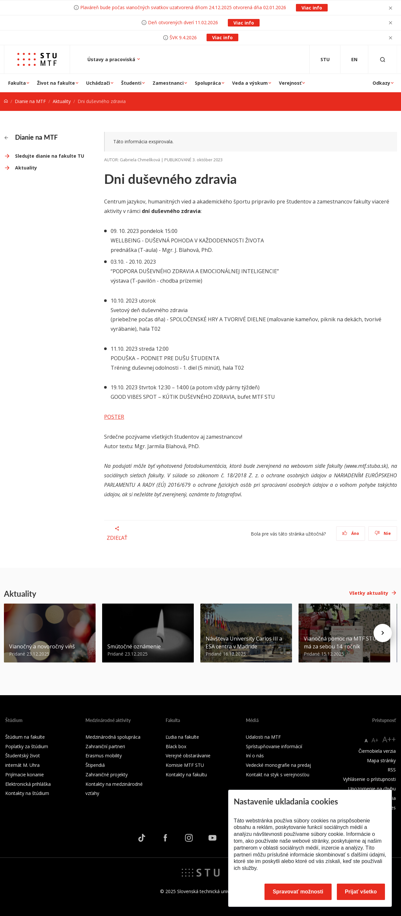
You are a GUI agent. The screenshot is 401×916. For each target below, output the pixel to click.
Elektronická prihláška (28, 784)
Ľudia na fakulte (182, 737)
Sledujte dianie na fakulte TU (49, 156)
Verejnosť (290, 83)
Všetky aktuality (368, 593)
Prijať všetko (361, 891)
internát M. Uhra (22, 765)
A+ (375, 740)
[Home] (6, 101)
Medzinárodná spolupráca (112, 737)
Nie (382, 533)
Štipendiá (95, 765)
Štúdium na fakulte (25, 737)
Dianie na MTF (30, 101)
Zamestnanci (168, 83)
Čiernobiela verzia (377, 751)
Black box (176, 746)
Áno (350, 533)
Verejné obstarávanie (188, 755)
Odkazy (381, 83)
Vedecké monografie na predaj (278, 765)
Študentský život (22, 755)
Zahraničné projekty (106, 774)
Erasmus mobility (103, 755)
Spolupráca (208, 83)
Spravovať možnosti (298, 891)
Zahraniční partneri (105, 746)
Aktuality (62, 101)
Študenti (131, 83)
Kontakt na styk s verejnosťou (277, 774)
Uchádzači (98, 83)
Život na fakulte (56, 83)
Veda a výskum (250, 83)
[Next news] (383, 633)
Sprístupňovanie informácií (274, 746)
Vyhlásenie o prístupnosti (369, 779)
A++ (389, 739)
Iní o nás (255, 755)
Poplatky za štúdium (26, 746)
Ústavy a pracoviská (112, 59)
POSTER (114, 416)
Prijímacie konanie (24, 774)
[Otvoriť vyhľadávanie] (382, 59)
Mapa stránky (381, 760)
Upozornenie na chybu (372, 788)
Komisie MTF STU (185, 765)
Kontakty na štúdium (27, 793)
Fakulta (17, 83)
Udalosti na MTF (263, 737)
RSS (392, 769)
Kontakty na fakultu (186, 774)
